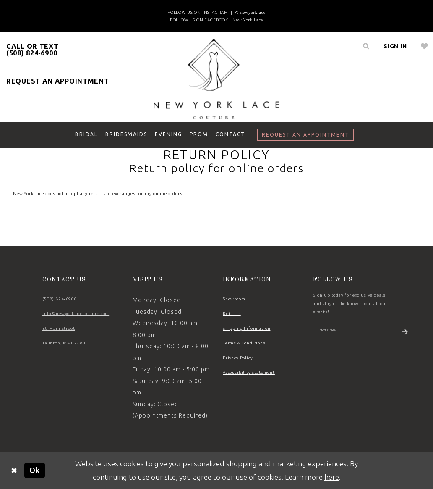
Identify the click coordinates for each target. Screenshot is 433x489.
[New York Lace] (216, 79)
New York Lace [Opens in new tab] (247, 20)
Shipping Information (246, 328)
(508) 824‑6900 (59, 299)
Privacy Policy (238, 357)
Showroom (234, 299)
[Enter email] (362, 333)
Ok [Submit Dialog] (34, 470)
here (331, 477)
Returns (232, 313)
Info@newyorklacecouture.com (75, 313)
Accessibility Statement (249, 372)
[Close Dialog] (14, 470)
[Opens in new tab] (250, 12)
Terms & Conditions (244, 343)
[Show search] (366, 46)
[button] (395, 46)
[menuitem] (366, 46)
